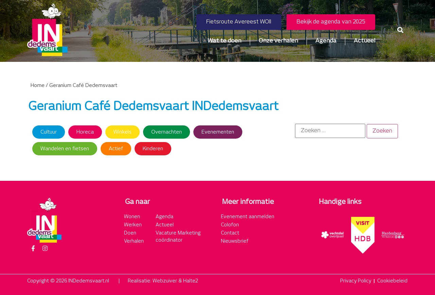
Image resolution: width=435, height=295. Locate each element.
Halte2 (190, 281)
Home (38, 85)
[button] (400, 29)
